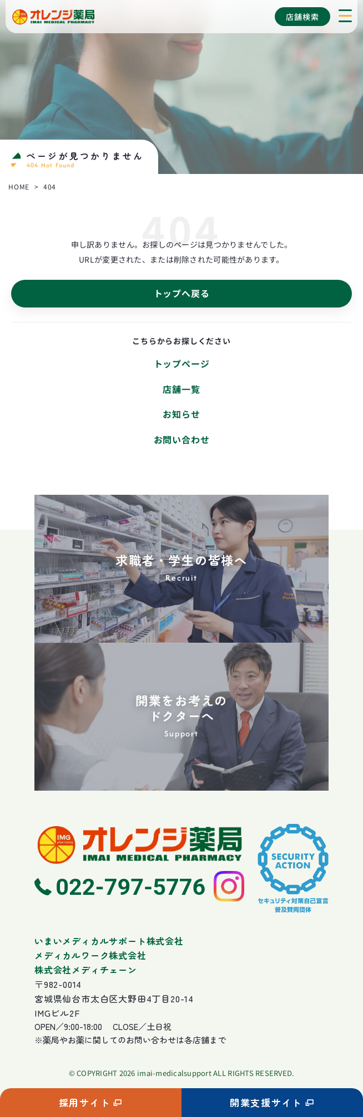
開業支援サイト (272, 1102)
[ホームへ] (139, 844)
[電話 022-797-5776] (120, 886)
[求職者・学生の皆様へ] (181, 569)
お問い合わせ (182, 439)
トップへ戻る (182, 293)
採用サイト (91, 1102)
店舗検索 (302, 16)
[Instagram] (229, 886)
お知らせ (181, 414)
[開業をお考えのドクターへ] (181, 718)
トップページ (182, 363)
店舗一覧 (181, 389)
